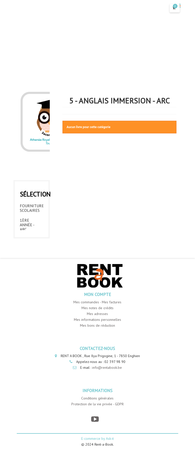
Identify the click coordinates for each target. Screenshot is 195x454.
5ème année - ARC (27, 216)
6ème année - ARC (27, 235)
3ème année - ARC (27, 178)
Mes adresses (97, 327)
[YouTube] (94, 433)
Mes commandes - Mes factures (97, 316)
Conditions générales (97, 412)
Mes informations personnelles (97, 333)
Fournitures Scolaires (31, 123)
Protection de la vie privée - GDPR (97, 418)
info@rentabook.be (107, 381)
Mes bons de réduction (97, 339)
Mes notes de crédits (97, 322)
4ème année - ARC (27, 197)
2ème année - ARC (27, 159)
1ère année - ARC (27, 140)
